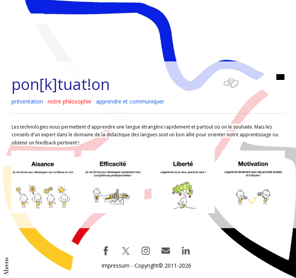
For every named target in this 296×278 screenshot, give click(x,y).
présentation (27, 101)
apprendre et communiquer (130, 101)
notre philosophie (69, 101)
